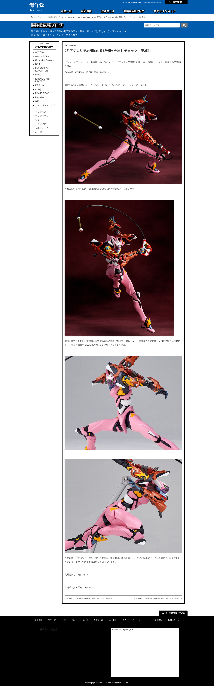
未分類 (38, 132)
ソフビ (38, 120)
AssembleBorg (42, 56)
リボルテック (41, 128)
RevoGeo (39, 97)
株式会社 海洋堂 (49, 629)
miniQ (38, 89)
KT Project (40, 85)
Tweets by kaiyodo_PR (122, 629)
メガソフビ (40, 124)
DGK (37, 64)
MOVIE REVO (42, 93)
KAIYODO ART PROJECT (42, 80)
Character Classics (44, 60)
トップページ (38, 17)
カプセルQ (40, 112)
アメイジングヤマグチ (45, 106)
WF (37, 101)
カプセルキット (42, 116)
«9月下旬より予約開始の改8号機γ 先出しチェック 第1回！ (88, 598)
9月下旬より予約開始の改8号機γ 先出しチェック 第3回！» (158, 598)
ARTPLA (39, 52)
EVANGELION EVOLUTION (78, 17)
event (38, 75)
